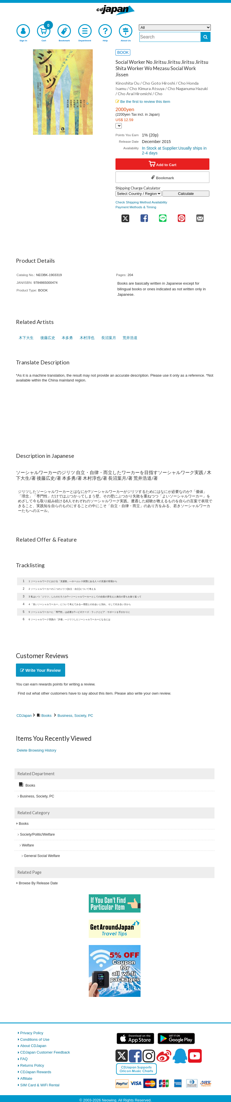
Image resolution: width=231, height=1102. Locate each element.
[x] (122, 1056)
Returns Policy (32, 1065)
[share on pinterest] (181, 216)
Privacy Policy (31, 1033)
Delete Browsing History (36, 750)
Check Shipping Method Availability (141, 202)
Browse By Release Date (38, 883)
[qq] (179, 1055)
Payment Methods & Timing (136, 207)
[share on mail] (200, 216)
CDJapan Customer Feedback (45, 1052)
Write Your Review (40, 670)
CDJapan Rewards (35, 1072)
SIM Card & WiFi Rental (39, 1085)
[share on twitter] (125, 216)
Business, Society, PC (75, 715)
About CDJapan (33, 1046)
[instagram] (149, 1055)
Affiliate (26, 1078)
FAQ (24, 1059)
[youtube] (195, 1056)
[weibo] (163, 1055)
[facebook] (135, 1055)
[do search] (206, 37)
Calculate (186, 193)
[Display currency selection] (119, 125)
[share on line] (162, 216)
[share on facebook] (144, 216)
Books (47, 715)
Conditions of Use (35, 1039)
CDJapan (24, 715)
